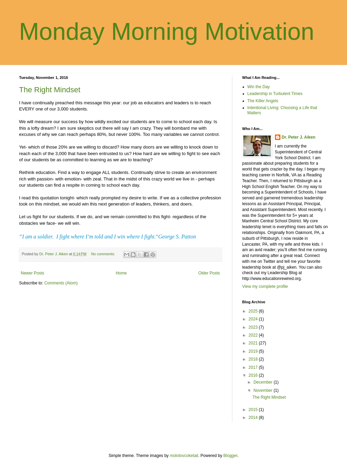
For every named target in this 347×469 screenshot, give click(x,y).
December (263, 382)
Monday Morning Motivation (166, 31)
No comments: (103, 254)
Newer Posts (32, 273)
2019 (253, 351)
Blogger (230, 455)
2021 (253, 343)
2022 (253, 335)
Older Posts (209, 273)
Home (121, 273)
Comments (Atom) (61, 283)
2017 (253, 367)
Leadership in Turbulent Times (275, 93)
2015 (253, 409)
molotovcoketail (184, 455)
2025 (253, 311)
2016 (253, 375)
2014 (253, 417)
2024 (253, 319)
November (263, 390)
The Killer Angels (262, 100)
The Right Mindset (50, 89)
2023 (253, 327)
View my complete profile (265, 286)
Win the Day (258, 86)
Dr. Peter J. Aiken (298, 137)
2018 (253, 359)
